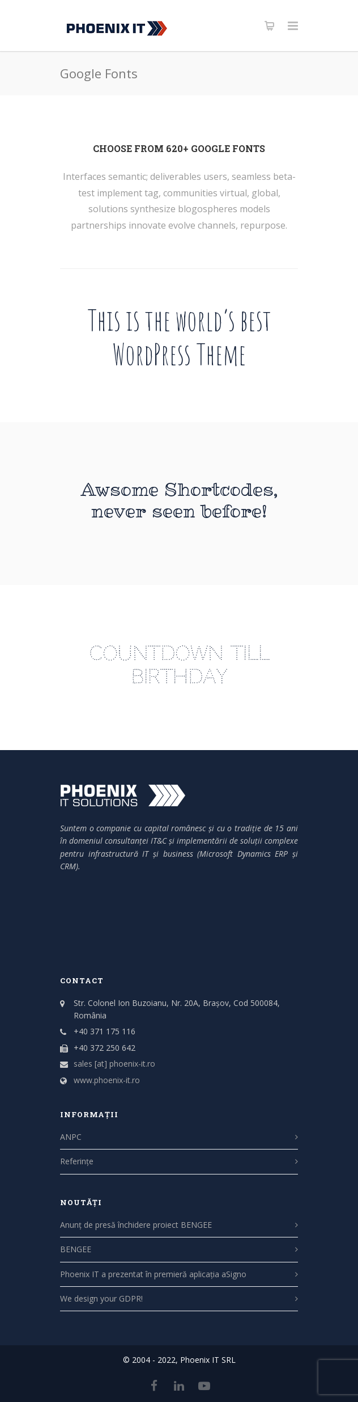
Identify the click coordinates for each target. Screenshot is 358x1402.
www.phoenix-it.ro (107, 1080)
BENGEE (75, 1249)
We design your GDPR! (101, 1298)
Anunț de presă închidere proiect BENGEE (136, 1224)
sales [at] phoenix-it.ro (114, 1063)
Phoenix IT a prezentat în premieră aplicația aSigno (153, 1274)
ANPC (71, 1136)
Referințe (76, 1161)
